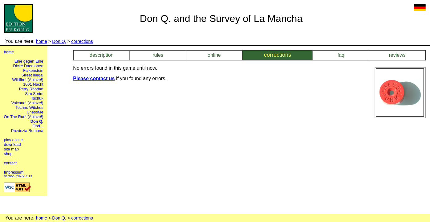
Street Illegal (32, 75)
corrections (82, 41)
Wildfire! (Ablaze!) (27, 79)
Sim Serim (34, 93)
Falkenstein (33, 70)
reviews (397, 55)
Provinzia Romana (27, 130)
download (12, 144)
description (101, 55)
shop (8, 153)
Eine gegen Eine (28, 61)
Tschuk (37, 98)
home (41, 41)
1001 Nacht (33, 84)
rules (157, 55)
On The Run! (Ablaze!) (23, 116)
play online (13, 140)
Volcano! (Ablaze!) (27, 103)
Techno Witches (29, 107)
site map (11, 149)
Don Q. (59, 41)
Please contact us (94, 78)
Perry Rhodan (31, 89)
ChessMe (35, 112)
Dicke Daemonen (28, 66)
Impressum (13, 172)
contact (10, 163)
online (214, 55)
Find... (37, 126)
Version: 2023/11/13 (18, 176)
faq (341, 55)
